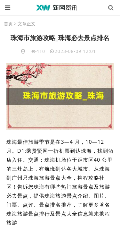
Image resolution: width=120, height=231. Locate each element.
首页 (8, 24)
